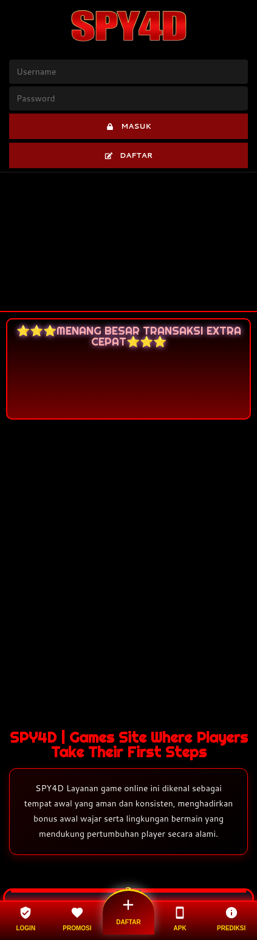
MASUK (128, 126)
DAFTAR (128, 155)
